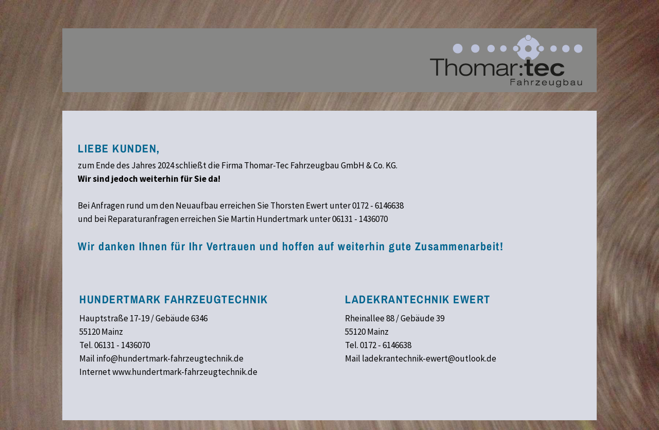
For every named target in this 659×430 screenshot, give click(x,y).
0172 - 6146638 (378, 205)
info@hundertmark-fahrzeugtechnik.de (170, 358)
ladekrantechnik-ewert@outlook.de (429, 358)
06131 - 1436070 (360, 219)
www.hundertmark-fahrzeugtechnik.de (184, 371)
